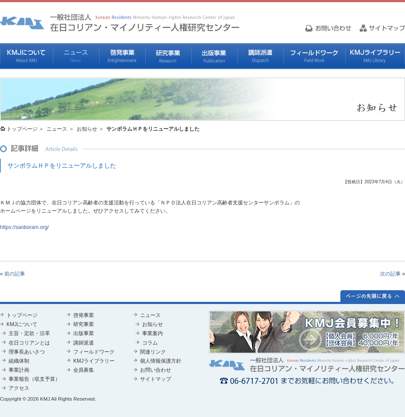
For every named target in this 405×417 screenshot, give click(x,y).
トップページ (21, 129)
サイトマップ (155, 379)
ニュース (76, 56)
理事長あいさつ (27, 352)
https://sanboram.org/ (24, 227)
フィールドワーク (314, 56)
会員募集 (83, 370)
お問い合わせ (155, 370)
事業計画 (19, 370)
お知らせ (87, 129)
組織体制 (19, 361)
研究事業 (168, 56)
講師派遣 (260, 56)
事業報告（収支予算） (34, 379)
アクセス (19, 388)
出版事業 (214, 56)
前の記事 (14, 274)
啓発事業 (122, 56)
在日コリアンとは (29, 343)
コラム (150, 343)
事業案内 (152, 333)
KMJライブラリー (375, 56)
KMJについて (26, 56)
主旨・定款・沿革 (29, 333)
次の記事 (390, 274)
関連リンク (153, 352)
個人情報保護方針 (160, 361)
